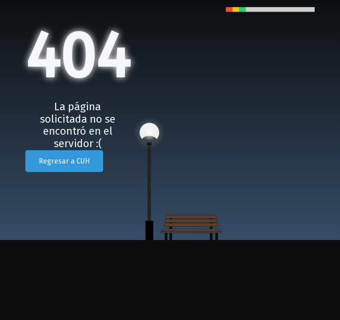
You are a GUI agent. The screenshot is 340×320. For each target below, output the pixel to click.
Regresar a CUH (64, 161)
